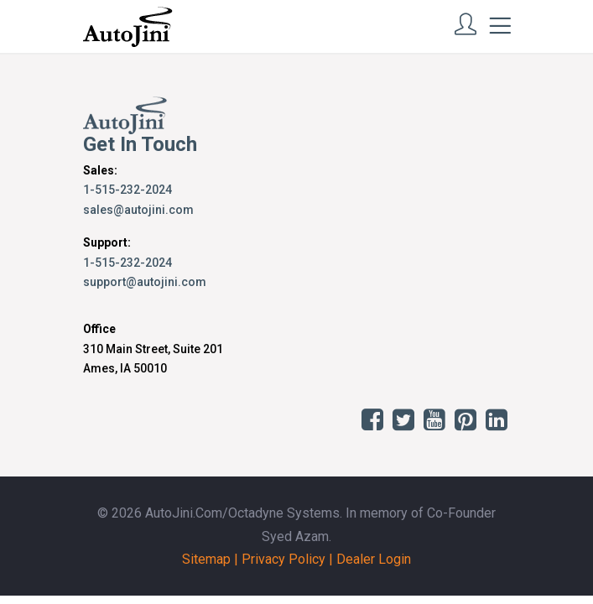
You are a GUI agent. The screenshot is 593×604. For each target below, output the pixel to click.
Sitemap (206, 559)
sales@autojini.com (138, 209)
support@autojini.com (144, 282)
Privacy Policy (283, 559)
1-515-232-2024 (127, 189)
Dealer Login (373, 559)
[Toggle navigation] (500, 26)
